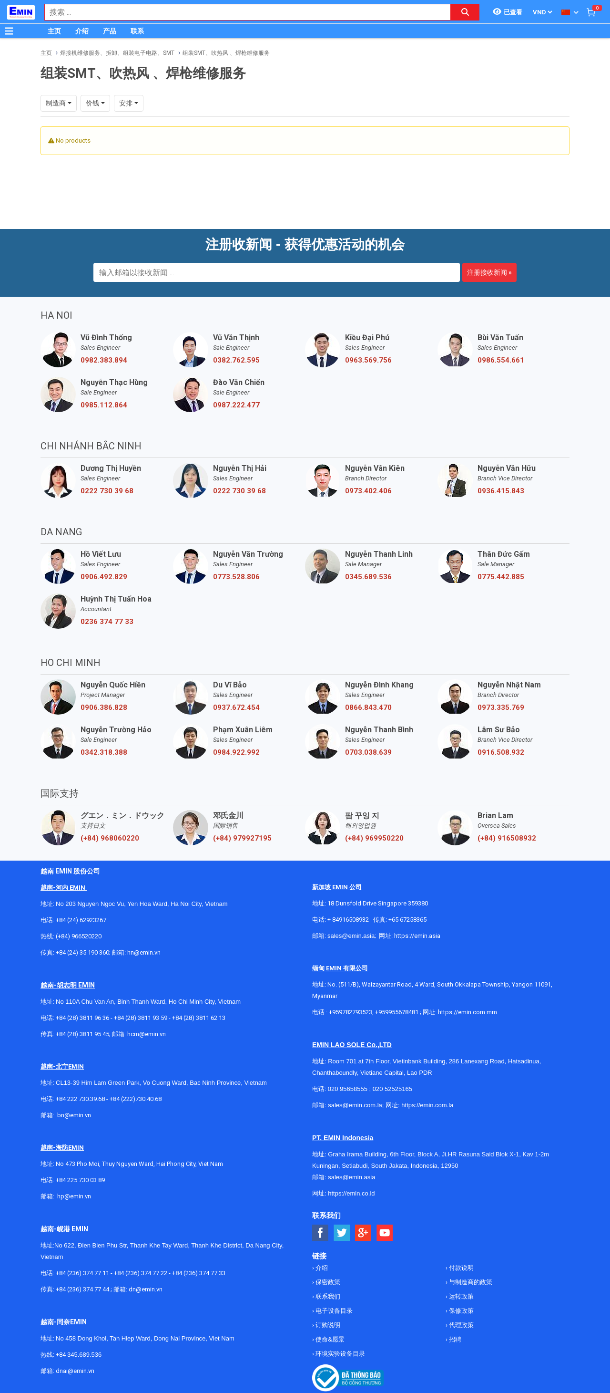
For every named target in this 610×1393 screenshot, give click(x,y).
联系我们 (327, 1296)
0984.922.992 (236, 752)
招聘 (454, 1339)
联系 (137, 31)
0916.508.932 (501, 752)
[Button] (9, 31)
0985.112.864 (104, 405)
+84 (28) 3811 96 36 (82, 1017)
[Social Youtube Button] (384, 1233)
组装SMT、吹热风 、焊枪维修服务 (226, 53)
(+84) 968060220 (110, 838)
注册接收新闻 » (489, 272)
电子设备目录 (333, 1310)
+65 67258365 (407, 919)
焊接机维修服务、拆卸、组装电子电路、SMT (117, 53)
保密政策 (327, 1282)
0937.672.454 (236, 707)
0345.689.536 (368, 576)
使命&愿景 (329, 1339)
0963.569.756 (368, 360)
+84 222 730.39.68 (81, 1098)
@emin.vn (77, 1196)
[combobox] (242, 12)
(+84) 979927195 (242, 838)
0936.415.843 (501, 491)
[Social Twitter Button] (342, 1233)
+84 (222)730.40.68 (136, 1098)
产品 (109, 31)
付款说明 (460, 1267)
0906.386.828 (104, 707)
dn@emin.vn (146, 1289)
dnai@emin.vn (75, 1370)
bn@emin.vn (74, 1115)
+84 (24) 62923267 (81, 920)
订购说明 (327, 1325)
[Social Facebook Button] (320, 1233)
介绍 (82, 31)
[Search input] (242, 12)
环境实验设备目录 (339, 1353)
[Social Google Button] (363, 1233)
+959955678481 (397, 1012)
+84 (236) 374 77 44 (82, 1289)
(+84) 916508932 (507, 838)
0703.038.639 (368, 752)
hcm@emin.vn (146, 1034)
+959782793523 (350, 1012)
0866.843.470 (368, 707)
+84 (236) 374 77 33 (198, 1273)
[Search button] (465, 12)
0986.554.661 (501, 360)
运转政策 (460, 1296)
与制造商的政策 (469, 1282)
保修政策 (460, 1310)
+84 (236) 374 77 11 (82, 1273)
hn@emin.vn (144, 952)
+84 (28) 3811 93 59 (140, 1017)
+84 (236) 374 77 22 (140, 1273)
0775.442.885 (501, 576)
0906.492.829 (104, 576)
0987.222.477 (236, 405)
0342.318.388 (104, 752)
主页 (54, 31)
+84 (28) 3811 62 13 (198, 1017)
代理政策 (460, 1325)
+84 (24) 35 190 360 (82, 952)
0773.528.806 (236, 576)
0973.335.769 (501, 707)
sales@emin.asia (351, 935)
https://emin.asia (417, 935)
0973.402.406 (368, 491)
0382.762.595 (236, 360)
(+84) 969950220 (374, 838)
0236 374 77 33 (107, 621)
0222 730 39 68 (107, 491)
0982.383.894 (104, 360)
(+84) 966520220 (79, 936)
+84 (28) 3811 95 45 (82, 1034)
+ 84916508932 (348, 919)
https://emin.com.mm (467, 1012)
